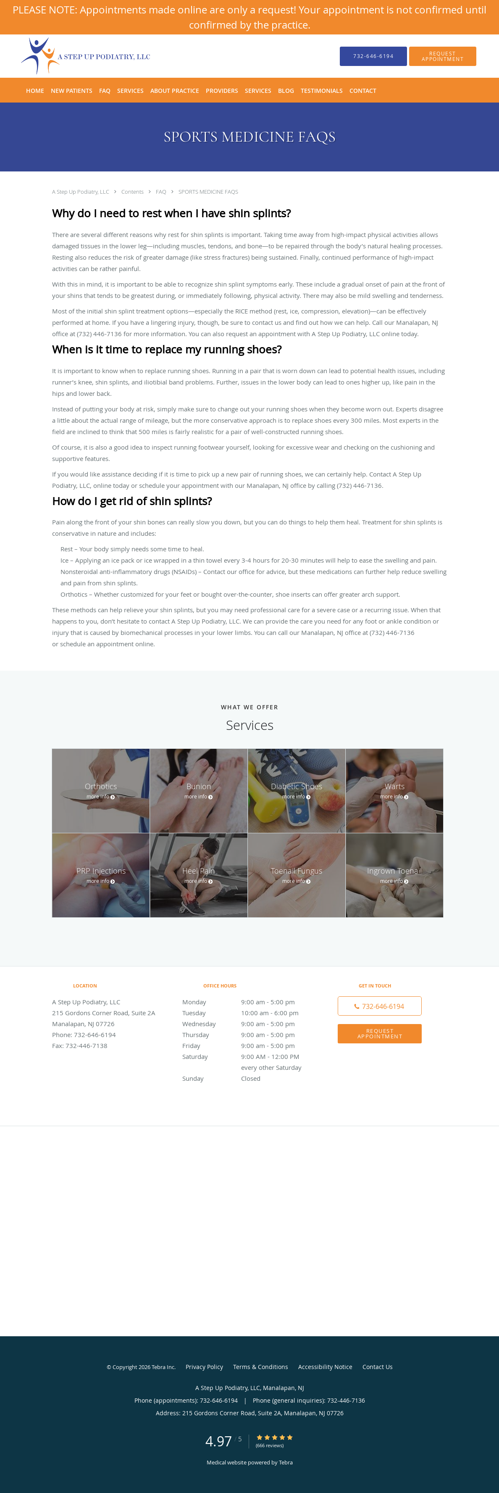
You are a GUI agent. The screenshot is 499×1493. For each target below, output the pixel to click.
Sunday (247, 1078)
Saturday (247, 1056)
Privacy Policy (204, 1367)
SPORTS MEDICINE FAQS (208, 191)
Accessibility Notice (325, 1367)
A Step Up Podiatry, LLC (81, 191)
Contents (133, 191)
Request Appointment (380, 1033)
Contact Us (377, 1367)
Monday (247, 1001)
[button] (442, 56)
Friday (247, 1045)
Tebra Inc (163, 1367)
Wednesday (247, 1023)
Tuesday (247, 1012)
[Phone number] (380, 1006)
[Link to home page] (73, 56)
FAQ (162, 191)
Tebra (286, 1462)
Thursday (247, 1034)
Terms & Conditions (260, 1367)
